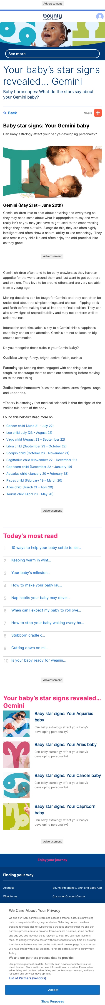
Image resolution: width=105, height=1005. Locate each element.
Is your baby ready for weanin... (38, 660)
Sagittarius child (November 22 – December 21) (41, 460)
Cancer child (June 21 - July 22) (30, 426)
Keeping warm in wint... (31, 560)
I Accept (52, 993)
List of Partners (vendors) (27, 982)
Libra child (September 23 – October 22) (36, 446)
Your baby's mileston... (30, 573)
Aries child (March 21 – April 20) (29, 487)
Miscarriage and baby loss (69, 905)
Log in (98, 13)
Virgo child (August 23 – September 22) (36, 439)
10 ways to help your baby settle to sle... (46, 548)
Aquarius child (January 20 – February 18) (37, 473)
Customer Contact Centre (68, 896)
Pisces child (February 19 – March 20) (34, 480)
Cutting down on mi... (29, 648)
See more (17, 53)
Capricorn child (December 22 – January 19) (39, 467)
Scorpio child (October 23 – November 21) (38, 453)
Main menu (52, 22)
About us (8, 887)
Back (10, 113)
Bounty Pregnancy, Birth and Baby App (77, 887)
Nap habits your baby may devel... (40, 598)
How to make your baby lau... (36, 585)
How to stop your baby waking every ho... (47, 623)
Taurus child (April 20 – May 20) (29, 494)
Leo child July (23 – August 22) (30, 432)
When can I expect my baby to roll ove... (46, 610)
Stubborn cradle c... (28, 635)
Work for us (10, 896)
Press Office (11, 905)
